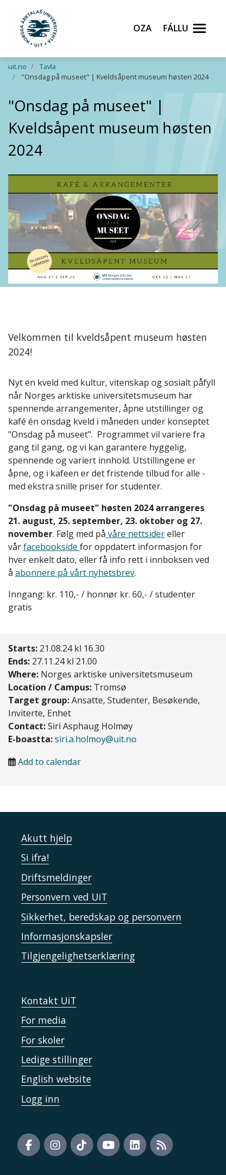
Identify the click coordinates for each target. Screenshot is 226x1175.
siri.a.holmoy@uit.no (96, 739)
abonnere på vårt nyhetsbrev (74, 573)
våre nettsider (135, 534)
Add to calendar (49, 762)
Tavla (48, 66)
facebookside (51, 547)
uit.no (17, 66)
